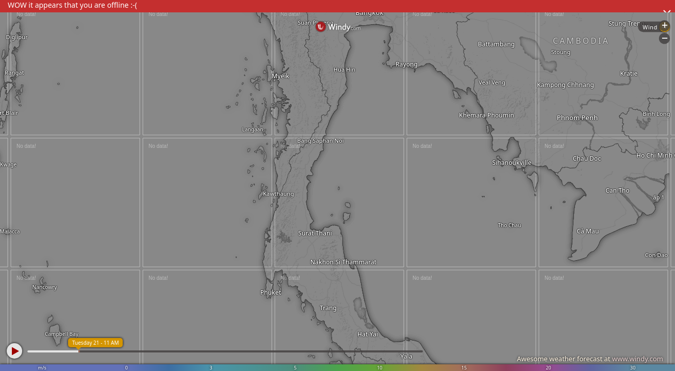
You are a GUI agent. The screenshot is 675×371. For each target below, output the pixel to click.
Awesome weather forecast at (590, 358)
